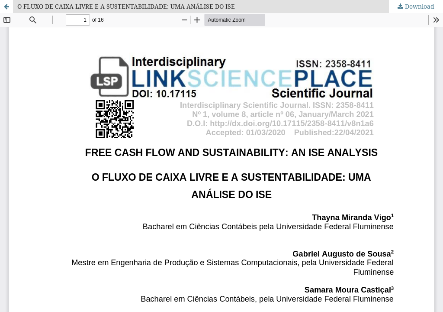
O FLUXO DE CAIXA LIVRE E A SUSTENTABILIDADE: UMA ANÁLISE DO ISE (126, 6)
